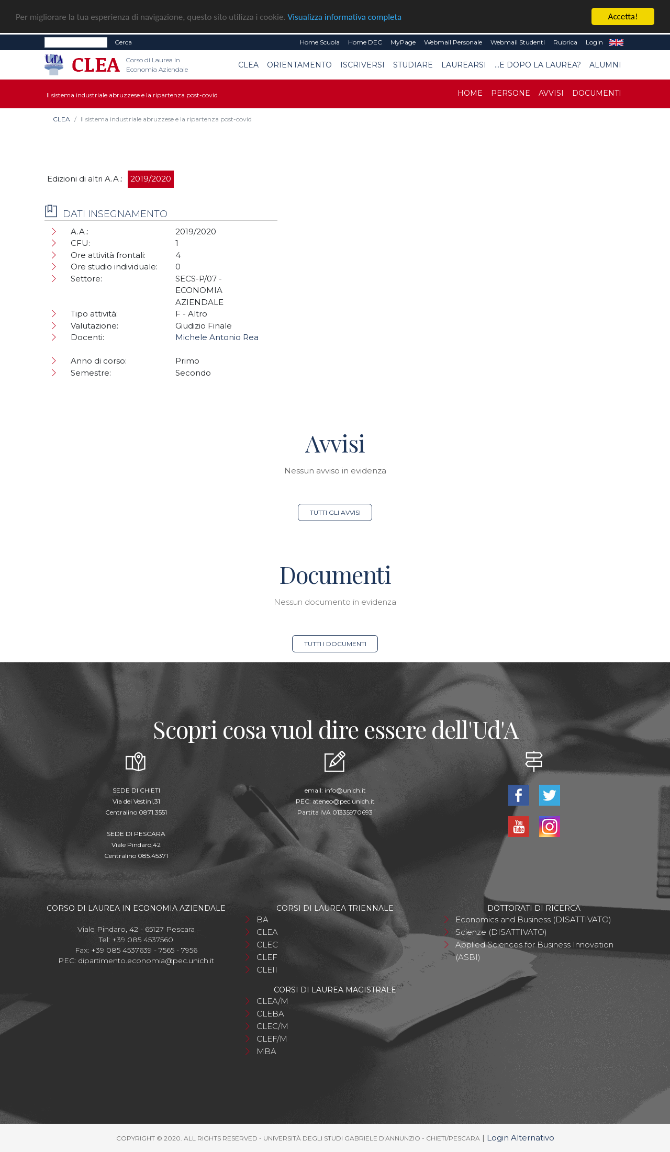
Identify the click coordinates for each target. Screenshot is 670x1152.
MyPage (403, 42)
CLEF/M (271, 1039)
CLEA (248, 64)
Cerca (123, 42)
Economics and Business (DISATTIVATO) (533, 919)
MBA (266, 1051)
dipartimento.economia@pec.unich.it (146, 960)
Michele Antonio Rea (217, 337)
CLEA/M (272, 1001)
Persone (510, 93)
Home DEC (365, 42)
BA (262, 919)
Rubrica (565, 42)
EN (616, 42)
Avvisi (551, 93)
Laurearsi (463, 64)
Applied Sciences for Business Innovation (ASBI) (534, 951)
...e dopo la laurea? (538, 64)
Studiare (413, 64)
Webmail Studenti (517, 42)
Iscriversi (362, 64)
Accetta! (623, 16)
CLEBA (270, 1014)
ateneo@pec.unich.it (343, 801)
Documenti (596, 93)
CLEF (266, 957)
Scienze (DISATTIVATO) (501, 932)
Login (594, 42)
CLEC (267, 945)
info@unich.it (345, 790)
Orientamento (299, 64)
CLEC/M (272, 1026)
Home (470, 93)
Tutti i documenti (335, 644)
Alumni (605, 64)
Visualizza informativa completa (345, 16)
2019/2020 (150, 179)
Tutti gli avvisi (335, 512)
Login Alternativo (520, 1138)
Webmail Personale (453, 42)
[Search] (75, 42)
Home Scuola (320, 42)
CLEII (266, 970)
